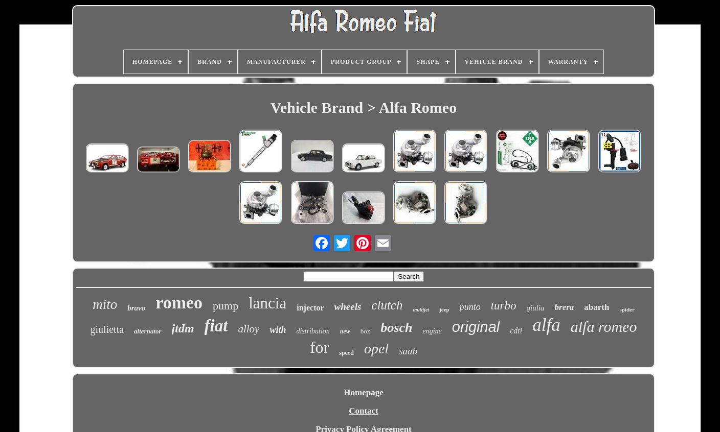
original (476, 327)
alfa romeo (604, 326)
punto (470, 307)
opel (376, 348)
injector (310, 307)
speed (346, 352)
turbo (503, 305)
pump (225, 305)
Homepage (363, 392)
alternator (147, 331)
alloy (248, 329)
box (366, 331)
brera (564, 307)
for (319, 347)
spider (626, 309)
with (277, 330)
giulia (536, 308)
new (345, 331)
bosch (396, 327)
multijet (421, 310)
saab (408, 351)
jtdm (183, 328)
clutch (386, 305)
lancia (267, 303)
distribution (312, 331)
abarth (596, 307)
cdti (516, 330)
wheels (348, 306)
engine (431, 331)
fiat (216, 326)
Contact (363, 411)
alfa (546, 325)
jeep (444, 309)
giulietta (107, 329)
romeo (178, 302)
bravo (136, 308)
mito (105, 304)
